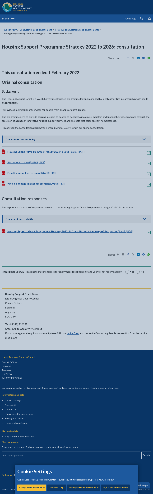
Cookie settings (57, 109)
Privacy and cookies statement (84, 109)
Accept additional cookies (32, 109)
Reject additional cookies (115, 109)
